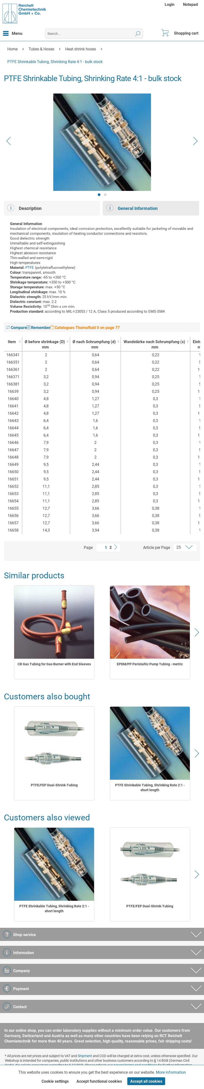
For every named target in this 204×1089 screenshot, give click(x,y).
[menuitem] (170, 4)
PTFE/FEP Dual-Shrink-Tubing (54, 785)
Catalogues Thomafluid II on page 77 (85, 327)
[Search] (138, 33)
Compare (16, 327)
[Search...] (94, 33)
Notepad (190, 4)
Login (169, 4)
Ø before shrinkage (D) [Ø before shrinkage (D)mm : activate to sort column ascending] (45, 344)
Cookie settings (55, 1081)
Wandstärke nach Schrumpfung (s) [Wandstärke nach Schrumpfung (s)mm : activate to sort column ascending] (154, 344)
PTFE (29, 267)
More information (171, 1072)
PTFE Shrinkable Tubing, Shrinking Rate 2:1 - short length (150, 787)
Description (24, 207)
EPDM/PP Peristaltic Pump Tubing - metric (150, 664)
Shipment (85, 1056)
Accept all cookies (146, 1081)
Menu (12, 32)
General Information (132, 207)
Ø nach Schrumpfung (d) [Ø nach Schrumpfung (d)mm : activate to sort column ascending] (94, 344)
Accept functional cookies (99, 1081)
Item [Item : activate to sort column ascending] (12, 341)
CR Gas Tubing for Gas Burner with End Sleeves (54, 664)
